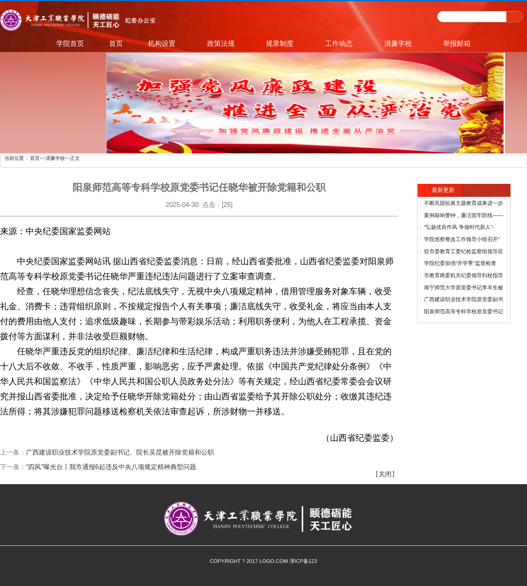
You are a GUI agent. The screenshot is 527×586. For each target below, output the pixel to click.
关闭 (385, 474)
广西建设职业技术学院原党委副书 (463, 299)
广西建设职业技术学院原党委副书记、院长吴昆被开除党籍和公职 (120, 452)
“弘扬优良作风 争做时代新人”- (459, 227)
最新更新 (443, 190)
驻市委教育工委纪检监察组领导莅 (463, 251)
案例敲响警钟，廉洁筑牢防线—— (463, 215)
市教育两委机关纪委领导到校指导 (463, 275)
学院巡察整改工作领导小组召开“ (461, 239)
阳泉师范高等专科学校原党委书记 (463, 311)
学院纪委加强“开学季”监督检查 (460, 263)
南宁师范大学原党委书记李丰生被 (463, 287)
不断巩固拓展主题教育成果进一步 (463, 203)
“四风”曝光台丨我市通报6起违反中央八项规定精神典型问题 (111, 466)
